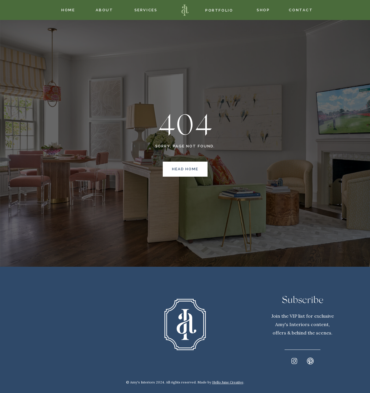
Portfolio (219, 10)
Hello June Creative (227, 382)
